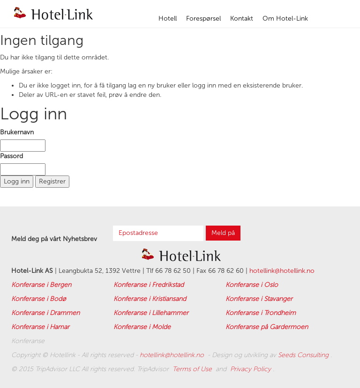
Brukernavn (17, 132)
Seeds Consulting (304, 355)
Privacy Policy (251, 369)
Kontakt (241, 18)
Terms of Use (193, 369)
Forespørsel (203, 18)
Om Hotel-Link (285, 18)
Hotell (167, 18)
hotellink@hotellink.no (282, 271)
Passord (11, 156)
